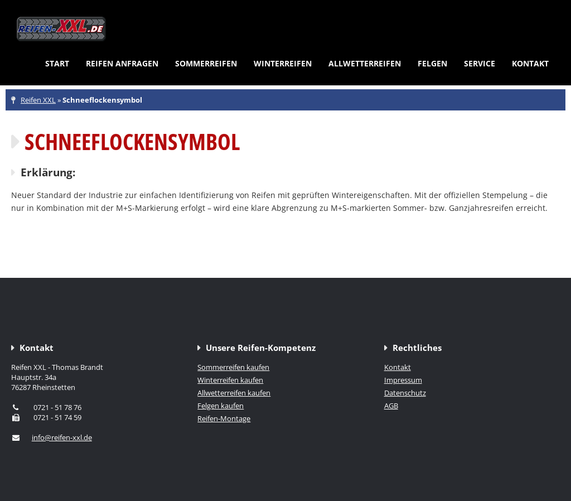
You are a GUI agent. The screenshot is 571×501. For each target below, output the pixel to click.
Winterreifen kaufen (230, 380)
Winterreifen (283, 63)
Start (57, 63)
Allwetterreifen (364, 63)
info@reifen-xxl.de (62, 437)
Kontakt (530, 63)
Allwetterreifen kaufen (233, 393)
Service (479, 63)
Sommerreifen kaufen (233, 367)
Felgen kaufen (220, 406)
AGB (391, 406)
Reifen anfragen (122, 63)
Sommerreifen (206, 63)
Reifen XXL (38, 100)
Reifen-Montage (223, 418)
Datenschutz (405, 393)
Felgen (432, 63)
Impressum (403, 380)
